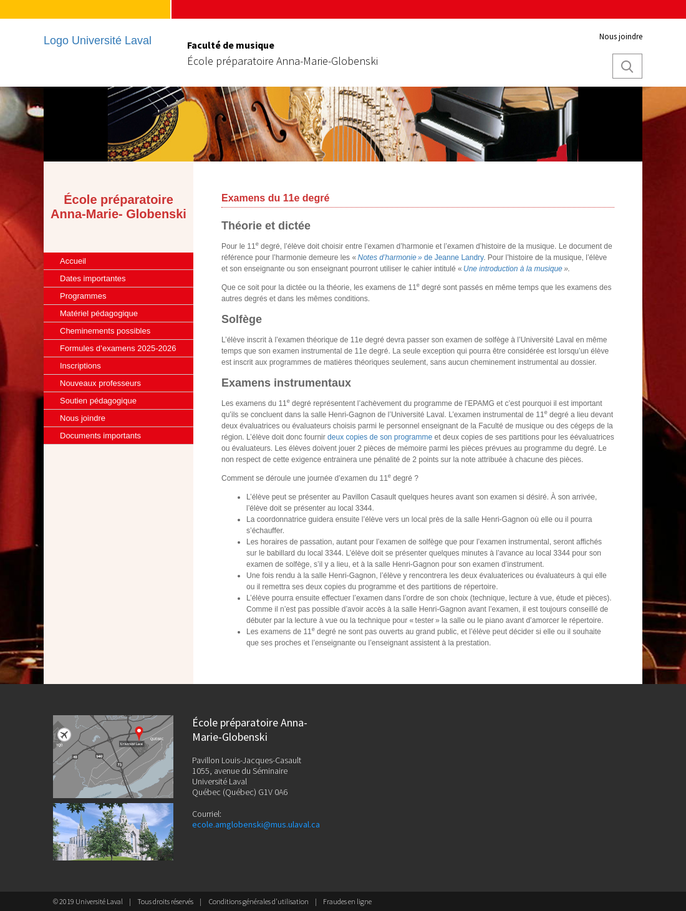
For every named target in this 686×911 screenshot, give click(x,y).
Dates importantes (93, 278)
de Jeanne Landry (453, 257)
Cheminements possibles (105, 330)
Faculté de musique (230, 45)
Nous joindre (620, 36)
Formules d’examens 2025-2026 (118, 348)
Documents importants (100, 435)
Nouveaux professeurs (100, 383)
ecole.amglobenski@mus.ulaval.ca (256, 824)
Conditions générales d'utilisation (259, 901)
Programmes (83, 296)
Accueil (73, 261)
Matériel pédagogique (99, 313)
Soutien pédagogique (98, 400)
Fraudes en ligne (347, 901)
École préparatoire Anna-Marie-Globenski (282, 61)
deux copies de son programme (379, 437)
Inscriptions (80, 365)
